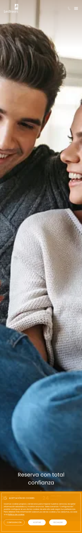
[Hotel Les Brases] (11, 8)
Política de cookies (16, 514)
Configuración (14, 522)
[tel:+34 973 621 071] (69, 8)
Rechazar (58, 522)
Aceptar (37, 522)
